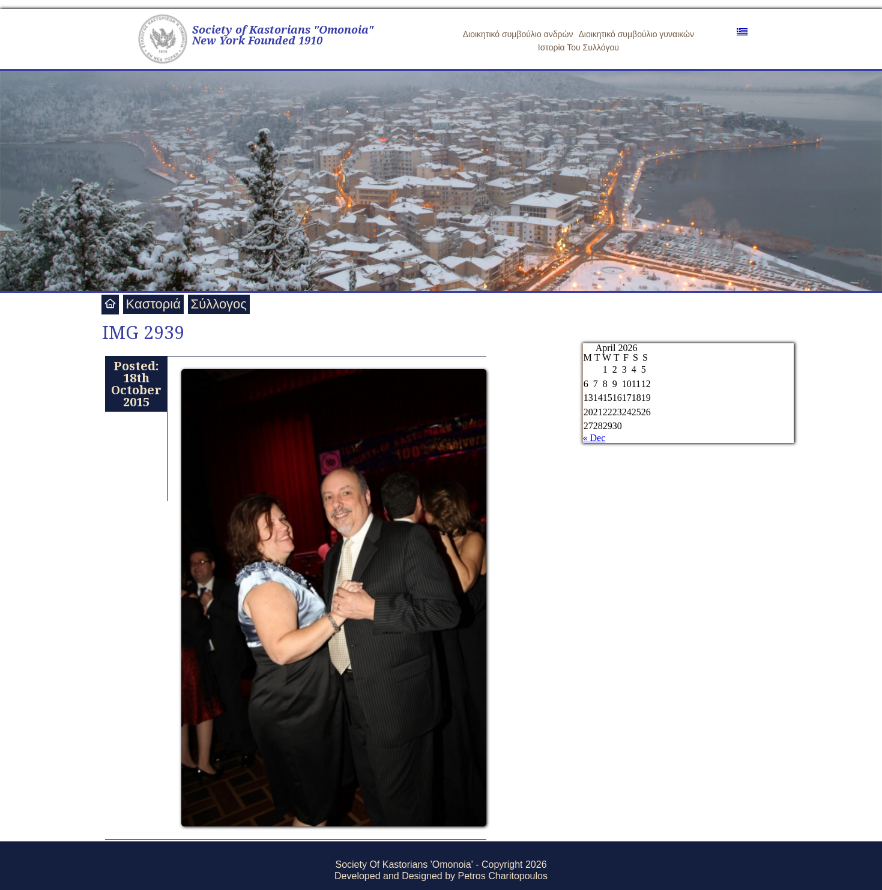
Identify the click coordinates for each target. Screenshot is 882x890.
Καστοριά (153, 303)
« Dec (594, 438)
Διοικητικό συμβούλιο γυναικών (636, 34)
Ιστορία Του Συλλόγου (578, 47)
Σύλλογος (219, 303)
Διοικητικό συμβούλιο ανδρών (518, 34)
